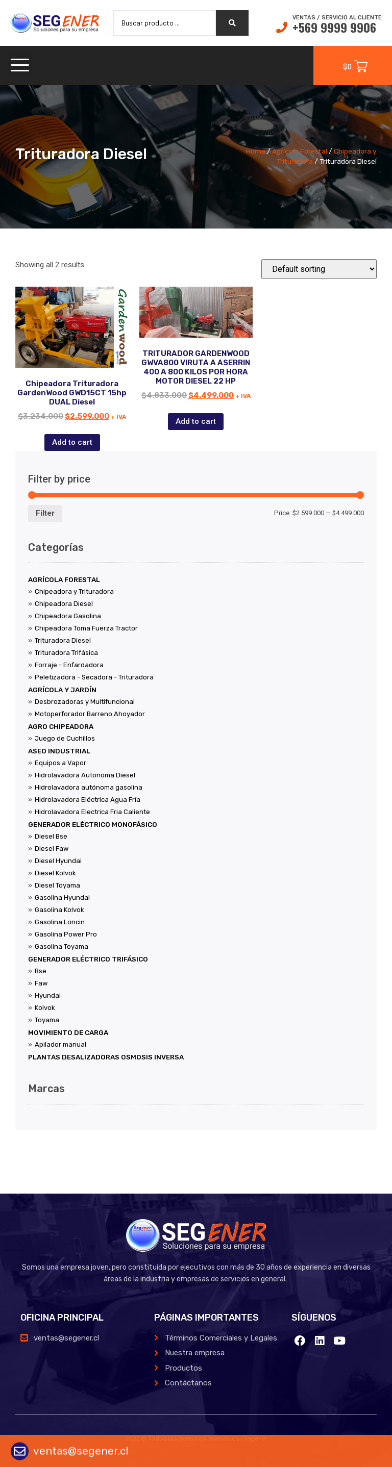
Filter (45, 513)
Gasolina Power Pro (66, 934)
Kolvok (45, 1007)
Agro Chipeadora (60, 726)
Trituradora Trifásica (66, 652)
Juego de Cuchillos (65, 738)
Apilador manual (60, 1044)
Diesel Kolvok (55, 873)
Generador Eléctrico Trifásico (88, 959)
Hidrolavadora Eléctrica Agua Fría (87, 799)
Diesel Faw (51, 848)
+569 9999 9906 (334, 27)
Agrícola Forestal (299, 151)
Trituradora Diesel (63, 640)
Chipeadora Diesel (64, 604)
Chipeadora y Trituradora (74, 591)
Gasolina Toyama (61, 946)
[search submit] (232, 23)
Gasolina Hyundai (62, 897)
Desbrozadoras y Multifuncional (85, 701)
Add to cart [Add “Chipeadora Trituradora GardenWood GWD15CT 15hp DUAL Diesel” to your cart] (72, 442)
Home (255, 151)
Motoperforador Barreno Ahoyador (90, 714)
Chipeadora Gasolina (68, 616)
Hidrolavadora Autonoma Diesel (85, 775)
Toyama (47, 1020)
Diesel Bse (51, 836)
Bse (40, 971)
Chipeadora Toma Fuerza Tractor (86, 628)
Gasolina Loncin (60, 922)
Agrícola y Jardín (62, 690)
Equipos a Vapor (60, 763)
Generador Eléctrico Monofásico (92, 824)
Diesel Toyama (57, 885)
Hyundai (48, 995)
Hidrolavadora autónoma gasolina (88, 787)
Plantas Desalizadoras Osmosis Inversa (106, 1057)
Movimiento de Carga (68, 1032)
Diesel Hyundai (58, 861)
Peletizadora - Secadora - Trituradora (94, 677)
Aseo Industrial (59, 751)
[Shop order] (319, 269)
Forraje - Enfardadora (69, 665)
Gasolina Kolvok (59, 910)
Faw (41, 983)
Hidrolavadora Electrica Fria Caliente (92, 812)
